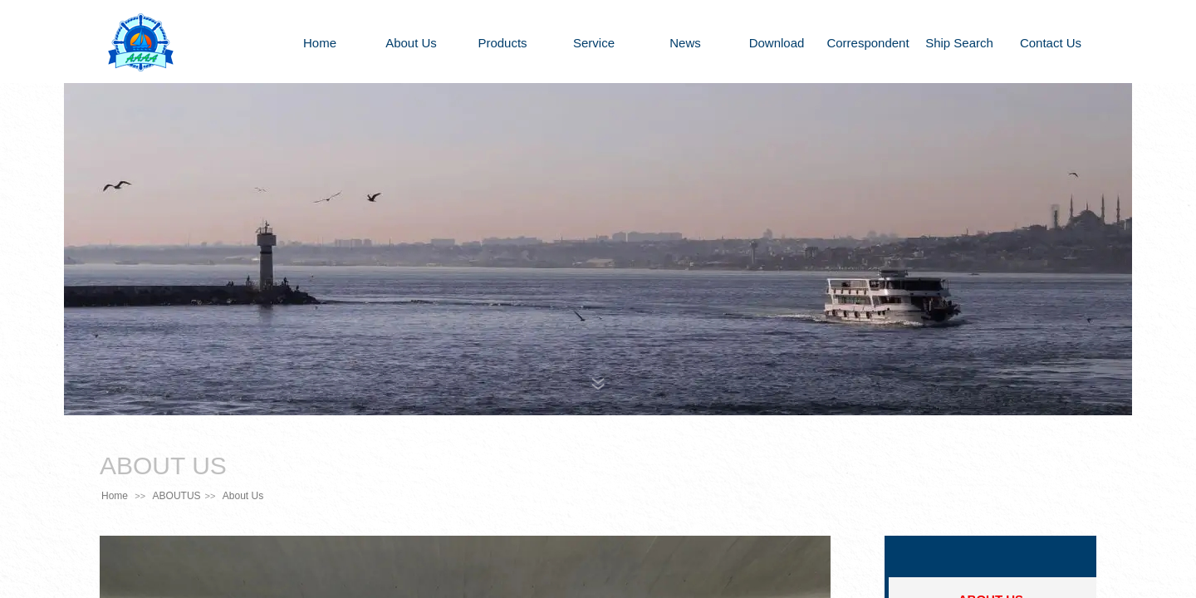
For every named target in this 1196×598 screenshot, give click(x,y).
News (685, 43)
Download (777, 43)
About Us (411, 43)
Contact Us (1050, 43)
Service (594, 43)
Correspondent (867, 43)
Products (502, 43)
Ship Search (959, 43)
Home (319, 43)
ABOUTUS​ (177, 496)
